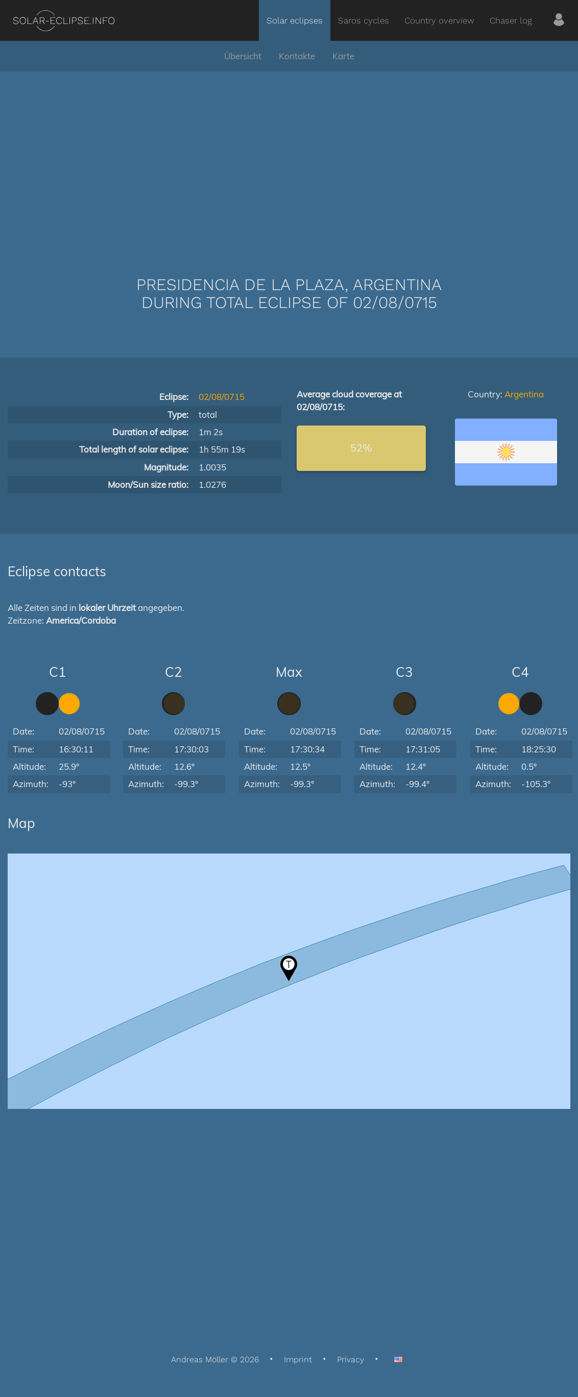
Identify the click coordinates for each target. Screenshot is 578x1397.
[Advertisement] (289, 158)
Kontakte (297, 56)
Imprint (298, 1359)
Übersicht (242, 56)
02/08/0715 (222, 396)
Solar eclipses (295, 20)
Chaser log (511, 20)
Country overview (439, 20)
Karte (343, 56)
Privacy (350, 1359)
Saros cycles (363, 20)
